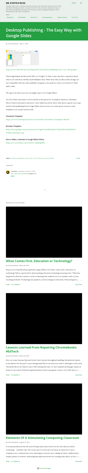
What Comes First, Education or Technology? (39, 261)
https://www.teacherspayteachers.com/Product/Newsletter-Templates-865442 (37, 119)
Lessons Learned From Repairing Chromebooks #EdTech (41, 349)
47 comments (15, 461)
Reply (13, 176)
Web (46, 158)
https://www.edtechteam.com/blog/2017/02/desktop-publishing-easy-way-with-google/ (41, 70)
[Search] (74, 3)
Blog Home (9, 17)
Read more (78, 284)
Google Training (61, 17)
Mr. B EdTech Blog (15, 3)
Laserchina (14, 171)
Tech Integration (38, 158)
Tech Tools (73, 17)
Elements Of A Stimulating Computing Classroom (42, 438)
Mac (31, 158)
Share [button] (78, 158)
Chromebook (20, 158)
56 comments (15, 375)
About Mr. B (33, 17)
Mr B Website (21, 17)
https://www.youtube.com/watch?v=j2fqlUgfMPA (25, 143)
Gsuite (27, 158)
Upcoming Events (46, 17)
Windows (51, 158)
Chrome (13, 158)
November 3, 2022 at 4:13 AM (26, 171)
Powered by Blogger (44, 468)
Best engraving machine (18, 173)
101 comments (15, 284)
